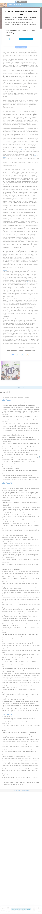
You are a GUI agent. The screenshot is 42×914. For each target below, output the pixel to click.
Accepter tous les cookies (26, 38)
